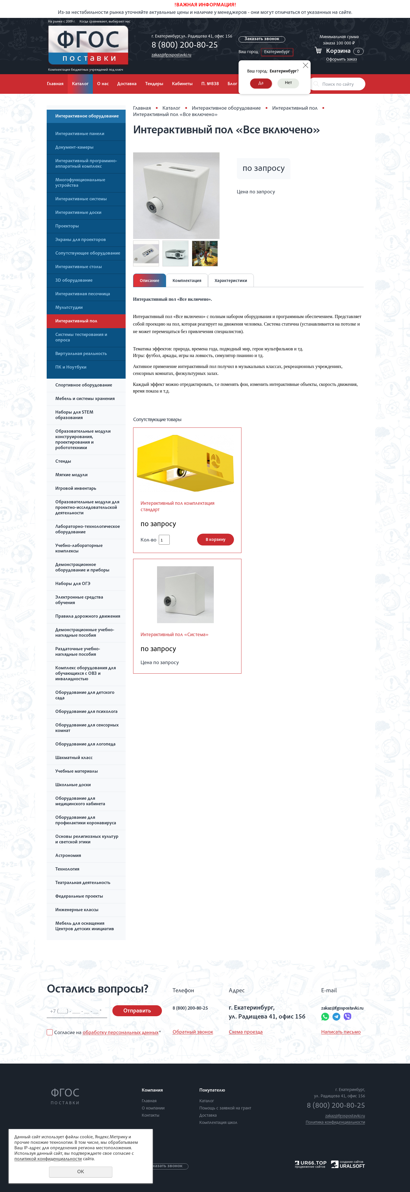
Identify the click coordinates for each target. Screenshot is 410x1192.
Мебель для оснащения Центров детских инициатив (84, 927)
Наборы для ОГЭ (72, 584)
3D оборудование (73, 281)
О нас (103, 84)
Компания (152, 1090)
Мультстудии (69, 308)
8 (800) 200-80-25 (183, 46)
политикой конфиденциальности (48, 1159)
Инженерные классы (77, 910)
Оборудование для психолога (86, 712)
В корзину (215, 541)
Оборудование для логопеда (85, 744)
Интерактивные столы (78, 267)
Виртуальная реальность (81, 354)
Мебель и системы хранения (85, 399)
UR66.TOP (311, 1163)
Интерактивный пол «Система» (183, 637)
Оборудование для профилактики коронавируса (85, 821)
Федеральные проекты (79, 896)
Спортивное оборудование (83, 385)
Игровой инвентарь (75, 489)
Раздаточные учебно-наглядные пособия (77, 652)
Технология (67, 869)
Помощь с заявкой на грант (225, 1108)
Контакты (150, 1115)
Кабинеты (182, 84)
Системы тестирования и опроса (81, 338)
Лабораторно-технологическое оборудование (87, 530)
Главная (55, 84)
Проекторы (67, 226)
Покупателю (212, 1090)
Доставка (127, 84)
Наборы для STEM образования (74, 415)
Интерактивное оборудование (87, 116)
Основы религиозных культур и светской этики (86, 840)
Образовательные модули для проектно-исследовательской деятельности (87, 508)
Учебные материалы (76, 771)
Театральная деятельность (82, 883)
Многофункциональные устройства (80, 183)
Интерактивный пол (76, 321)
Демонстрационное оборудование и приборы (82, 568)
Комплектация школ (218, 1123)
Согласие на (107, 1033)
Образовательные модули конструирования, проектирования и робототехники (83, 440)
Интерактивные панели (79, 134)
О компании (153, 1108)
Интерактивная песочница (82, 294)
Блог (232, 84)
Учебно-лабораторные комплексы (79, 549)
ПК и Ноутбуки (70, 367)
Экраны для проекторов (80, 240)
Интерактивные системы (81, 199)
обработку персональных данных (120, 1033)
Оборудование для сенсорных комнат (87, 728)
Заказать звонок (263, 39)
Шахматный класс (73, 758)
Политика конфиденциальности (335, 1122)
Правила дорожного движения (87, 616)
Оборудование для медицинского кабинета (80, 802)
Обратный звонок (193, 1032)
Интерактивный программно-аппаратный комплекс (86, 164)
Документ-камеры (74, 147)
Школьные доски (73, 785)
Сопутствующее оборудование (87, 253)
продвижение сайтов (310, 1166)
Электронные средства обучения (79, 600)
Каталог (80, 84)
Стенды (63, 461)
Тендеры (154, 84)
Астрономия (68, 856)
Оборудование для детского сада (84, 696)
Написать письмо (323, 1032)
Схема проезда (241, 1032)
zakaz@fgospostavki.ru (170, 55)
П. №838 (210, 84)
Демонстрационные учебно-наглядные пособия (84, 633)
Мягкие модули (71, 475)
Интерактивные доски (78, 213)
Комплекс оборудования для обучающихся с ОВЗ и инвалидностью (85, 674)
